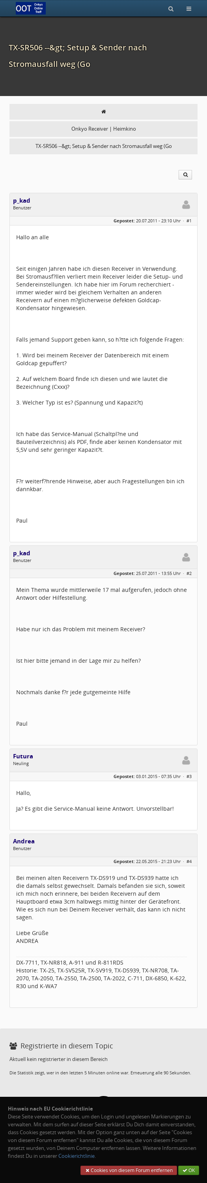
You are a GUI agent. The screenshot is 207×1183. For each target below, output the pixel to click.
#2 (189, 573)
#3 (189, 776)
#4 (189, 861)
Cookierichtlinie (76, 1156)
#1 (189, 221)
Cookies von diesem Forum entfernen (129, 1170)
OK (189, 1170)
